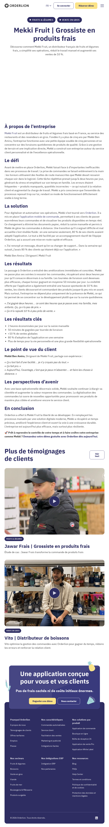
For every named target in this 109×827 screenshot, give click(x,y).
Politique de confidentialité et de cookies (84, 786)
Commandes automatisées (53, 725)
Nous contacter (68, 701)
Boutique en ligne (80, 733)
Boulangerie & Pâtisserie (21, 790)
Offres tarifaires (17, 735)
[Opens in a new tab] (96, 818)
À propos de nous (18, 725)
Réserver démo (86, 5)
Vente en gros (16, 774)
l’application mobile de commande (39, 216)
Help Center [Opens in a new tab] (77, 774)
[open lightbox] (54, 501)
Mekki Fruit (11, 133)
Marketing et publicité (51, 740)
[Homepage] (17, 6)
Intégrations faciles (50, 746)
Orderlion (90, 212)
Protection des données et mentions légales (84, 794)
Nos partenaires (48, 769)
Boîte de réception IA (81, 739)
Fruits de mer (16, 784)
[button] (48, 5)
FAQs (74, 769)
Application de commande (84, 728)
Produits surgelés (18, 795)
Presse (13, 746)
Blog (74, 763)
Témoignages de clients (20, 730)
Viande (13, 779)
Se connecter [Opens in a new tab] (63, 5)
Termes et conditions (81, 779)
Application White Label (82, 749)
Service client (47, 730)
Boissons (14, 769)
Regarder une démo (42, 701)
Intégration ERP (48, 763)
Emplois (13, 740)
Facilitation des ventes (51, 735)
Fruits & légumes (17, 763)
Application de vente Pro (83, 744)
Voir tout (97, 454)
